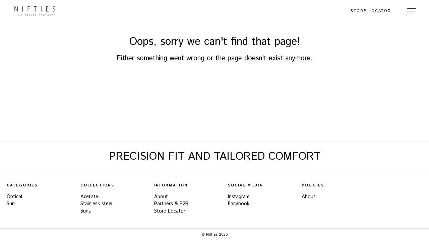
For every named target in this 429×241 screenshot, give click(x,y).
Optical (14, 196)
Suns (85, 211)
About (161, 196)
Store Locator (371, 11)
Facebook (238, 203)
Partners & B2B (171, 203)
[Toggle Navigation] (411, 11)
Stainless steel (96, 203)
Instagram (238, 196)
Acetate (89, 196)
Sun (11, 203)
